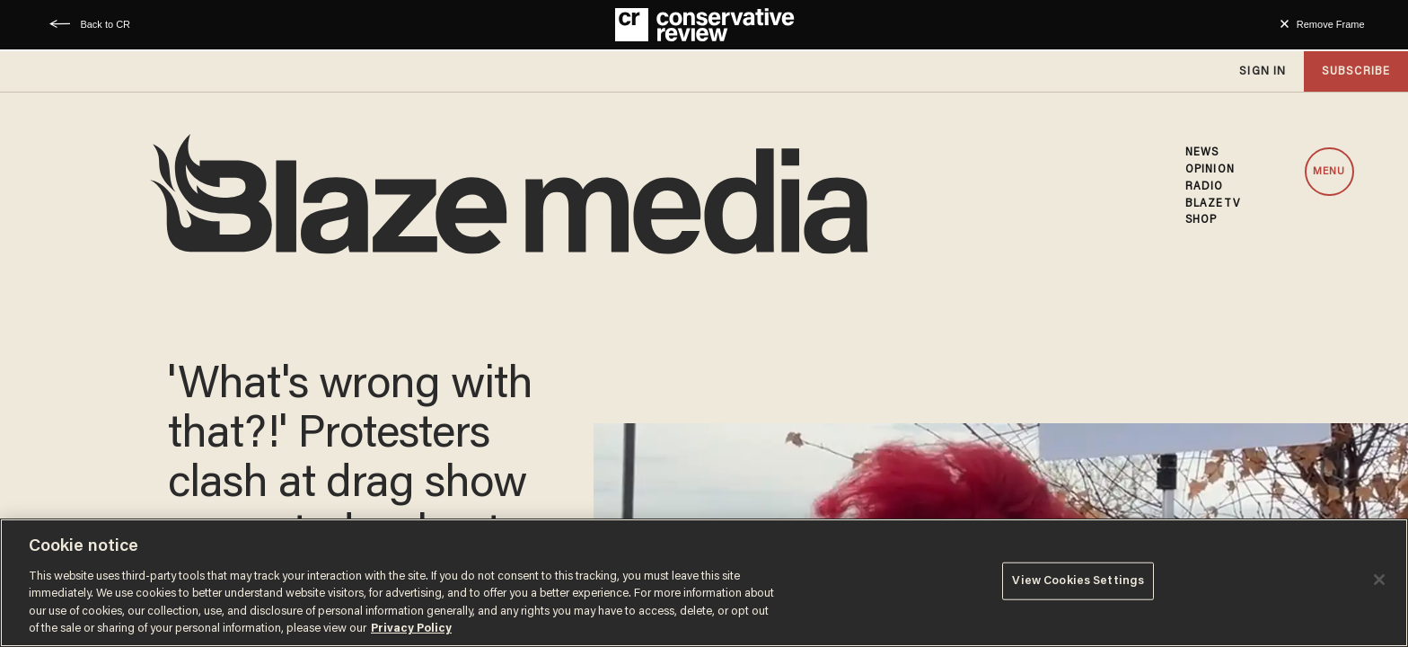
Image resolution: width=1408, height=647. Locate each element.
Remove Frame (1331, 24)
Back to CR (105, 24)
